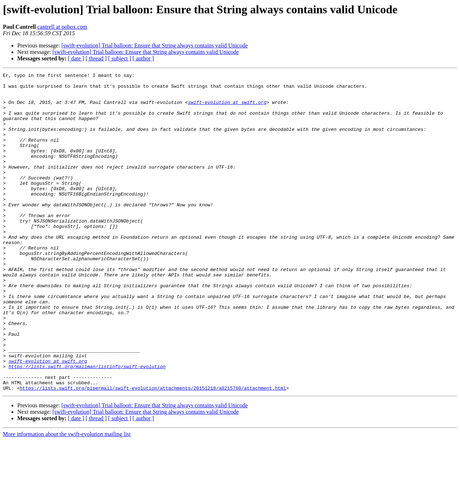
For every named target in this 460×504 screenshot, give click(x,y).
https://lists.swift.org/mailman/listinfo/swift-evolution (87, 425)
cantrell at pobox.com (62, 27)
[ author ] (143, 58)
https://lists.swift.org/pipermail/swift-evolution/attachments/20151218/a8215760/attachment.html (153, 451)
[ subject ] (119, 58)
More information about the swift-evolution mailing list (67, 498)
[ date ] (76, 58)
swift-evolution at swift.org (227, 108)
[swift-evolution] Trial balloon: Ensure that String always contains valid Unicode (154, 45)
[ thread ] (96, 58)
